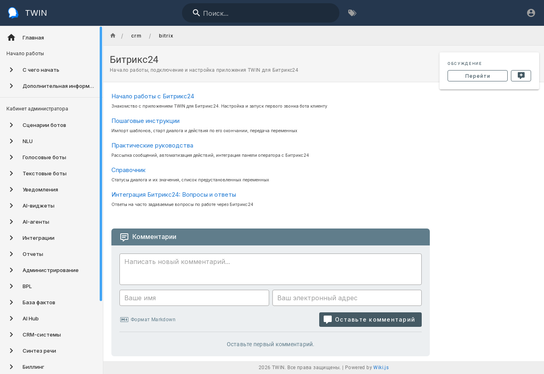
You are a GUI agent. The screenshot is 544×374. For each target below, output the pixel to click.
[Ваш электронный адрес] (347, 297)
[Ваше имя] (194, 297)
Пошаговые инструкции (145, 121)
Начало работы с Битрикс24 (152, 96)
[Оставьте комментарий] (370, 319)
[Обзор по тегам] (352, 13)
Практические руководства (152, 145)
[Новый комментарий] (521, 75)
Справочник (128, 170)
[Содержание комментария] (273, 270)
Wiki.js (381, 367)
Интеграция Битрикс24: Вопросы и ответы (173, 194)
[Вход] (531, 13)
